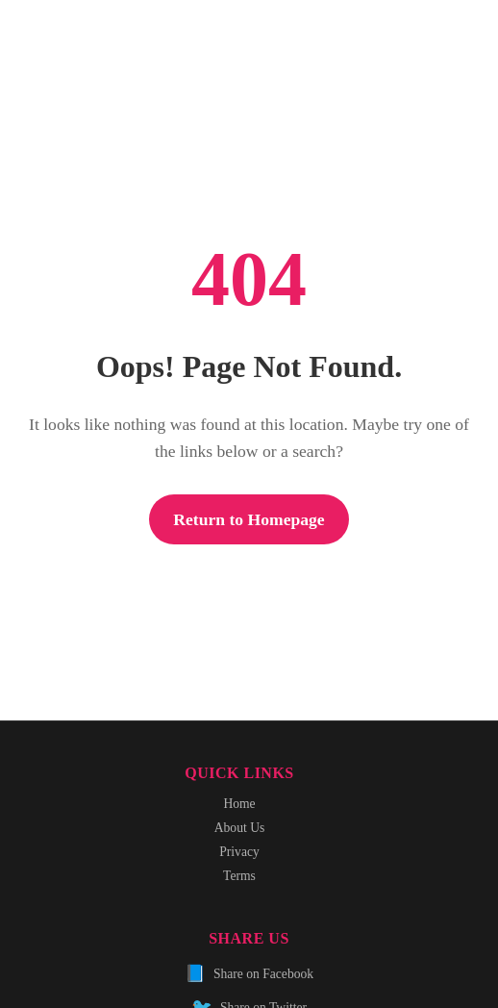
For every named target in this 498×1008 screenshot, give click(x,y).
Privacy (239, 851)
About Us (239, 827)
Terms (239, 876)
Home (239, 803)
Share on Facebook (249, 974)
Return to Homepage (248, 519)
